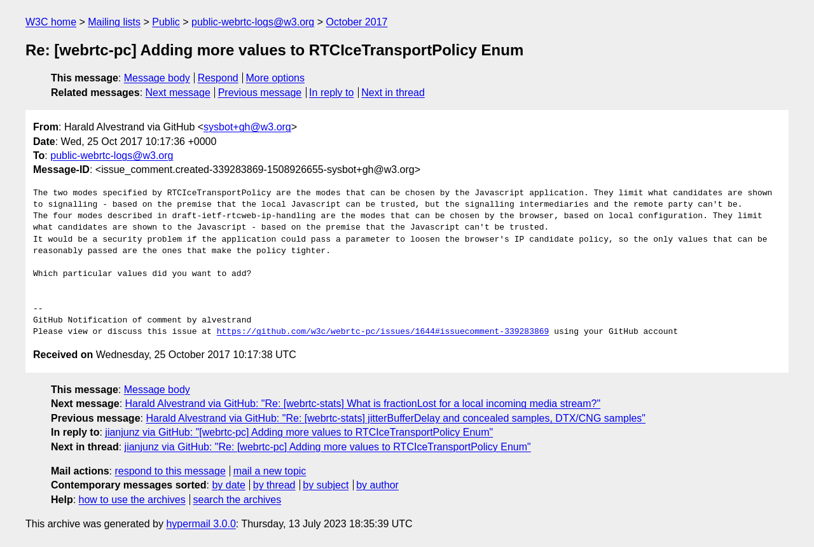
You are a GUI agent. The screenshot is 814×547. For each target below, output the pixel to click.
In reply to (331, 92)
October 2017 (357, 22)
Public (166, 22)
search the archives (237, 499)
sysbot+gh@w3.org (247, 126)
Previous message (260, 92)
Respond (218, 78)
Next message (178, 92)
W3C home (50, 22)
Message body (157, 78)
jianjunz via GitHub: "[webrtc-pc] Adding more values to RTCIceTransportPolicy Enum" (299, 432)
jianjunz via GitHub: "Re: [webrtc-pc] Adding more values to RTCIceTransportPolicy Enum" (328, 446)
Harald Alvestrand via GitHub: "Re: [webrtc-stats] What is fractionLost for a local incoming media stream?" (363, 403)
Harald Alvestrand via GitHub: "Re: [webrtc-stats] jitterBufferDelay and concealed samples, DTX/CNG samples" (395, 418)
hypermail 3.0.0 (200, 523)
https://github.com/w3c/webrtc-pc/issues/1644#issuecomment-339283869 (383, 332)
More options (275, 78)
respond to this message (169, 471)
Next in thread (393, 92)
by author (377, 485)
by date (228, 485)
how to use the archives (132, 499)
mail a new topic (270, 471)
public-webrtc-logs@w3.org (252, 22)
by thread (274, 485)
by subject (325, 485)
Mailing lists (114, 22)
